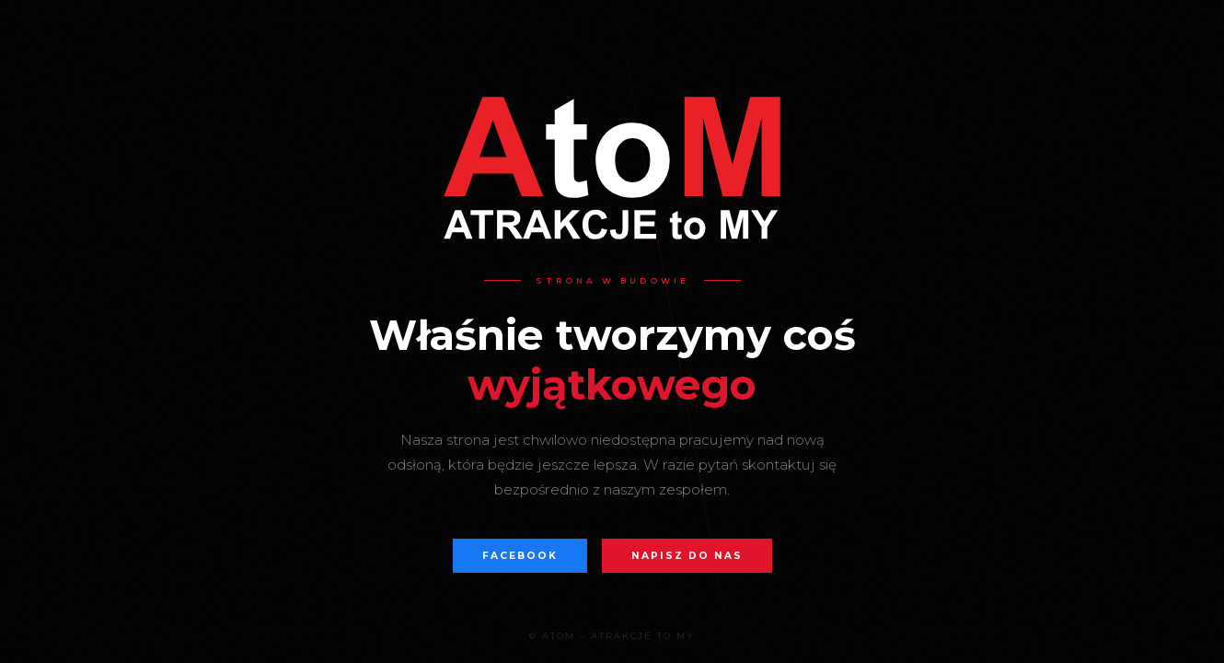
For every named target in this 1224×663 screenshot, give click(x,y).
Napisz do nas (687, 556)
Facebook (520, 556)
